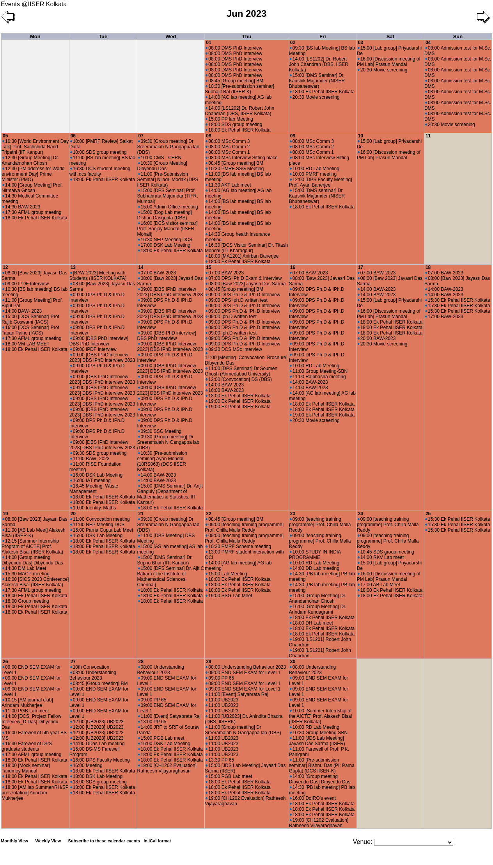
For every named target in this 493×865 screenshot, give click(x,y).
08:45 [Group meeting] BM (234, 81)
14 (141, 267)
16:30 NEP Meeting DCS (165, 239)
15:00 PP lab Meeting (229, 119)
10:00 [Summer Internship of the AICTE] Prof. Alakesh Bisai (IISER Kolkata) (320, 716)
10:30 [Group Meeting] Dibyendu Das (162, 165)
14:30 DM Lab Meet (24, 568)
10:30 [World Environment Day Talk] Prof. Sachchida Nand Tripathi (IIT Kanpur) (35, 147)
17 (360, 267)
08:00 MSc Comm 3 (228, 141)
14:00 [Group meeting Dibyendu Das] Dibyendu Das (32, 560)
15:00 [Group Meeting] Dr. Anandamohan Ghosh (317, 598)
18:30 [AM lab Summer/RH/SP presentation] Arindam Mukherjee (35, 793)
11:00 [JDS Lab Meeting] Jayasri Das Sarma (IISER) (317, 740)
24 (360, 513)
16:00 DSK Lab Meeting (96, 475)
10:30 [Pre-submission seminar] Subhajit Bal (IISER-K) (239, 89)
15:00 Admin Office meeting (168, 207)
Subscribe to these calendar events (120, 840)
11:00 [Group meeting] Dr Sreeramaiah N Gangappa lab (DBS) (243, 729)
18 (428, 267)
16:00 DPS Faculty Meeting (100, 760)
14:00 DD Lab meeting (314, 568)
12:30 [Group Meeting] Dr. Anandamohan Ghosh (30, 160)
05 (5, 136)
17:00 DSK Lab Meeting (164, 245)
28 (141, 661)
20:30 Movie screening (315, 97)
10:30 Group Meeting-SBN (319, 732)
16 (292, 267)
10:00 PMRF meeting (313, 174)
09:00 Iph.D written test (231, 316)
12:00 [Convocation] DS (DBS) (239, 379)
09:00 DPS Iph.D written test (236, 300)
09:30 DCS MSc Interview (234, 349)
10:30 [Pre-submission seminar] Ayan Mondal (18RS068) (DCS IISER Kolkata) (162, 461)
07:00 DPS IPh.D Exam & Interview (244, 278)
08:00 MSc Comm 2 (228, 147)
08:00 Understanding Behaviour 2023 (92, 675)
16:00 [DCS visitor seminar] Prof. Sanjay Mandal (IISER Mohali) (167, 229)
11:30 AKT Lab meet (228, 185)
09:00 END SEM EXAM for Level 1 (243, 672)
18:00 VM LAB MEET (26, 344)
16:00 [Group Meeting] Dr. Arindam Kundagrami (317, 609)
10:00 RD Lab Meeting (314, 168)
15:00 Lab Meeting (226, 574)
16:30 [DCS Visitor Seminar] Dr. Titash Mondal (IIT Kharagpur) (246, 247)
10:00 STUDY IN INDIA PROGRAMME (315, 554)
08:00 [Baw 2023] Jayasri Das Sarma (246, 284)
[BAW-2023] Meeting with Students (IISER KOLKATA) (98, 275)
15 (208, 267)
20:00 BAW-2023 (377, 338)
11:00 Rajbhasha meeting (318, 376)
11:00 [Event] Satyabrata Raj (169, 716)
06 (73, 136)
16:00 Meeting (86, 765)
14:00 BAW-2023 (157, 475)
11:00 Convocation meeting (100, 519)
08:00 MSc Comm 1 (228, 152)
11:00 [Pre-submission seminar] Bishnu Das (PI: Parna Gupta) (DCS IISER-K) (322, 765)
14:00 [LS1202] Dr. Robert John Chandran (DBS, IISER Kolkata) (239, 110)
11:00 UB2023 (222, 700)
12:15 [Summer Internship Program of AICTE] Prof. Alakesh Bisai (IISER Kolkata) (32, 546)
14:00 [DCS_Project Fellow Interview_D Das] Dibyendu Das (31, 722)
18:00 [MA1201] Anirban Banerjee (242, 256)
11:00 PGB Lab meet (25, 711)
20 (73, 513)
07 (141, 136)
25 (428, 513)
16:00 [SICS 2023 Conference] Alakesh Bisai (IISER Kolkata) (35, 582)
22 (208, 513)
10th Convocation (89, 667)
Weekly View (48, 840)
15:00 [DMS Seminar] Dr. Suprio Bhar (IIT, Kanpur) (165, 560)
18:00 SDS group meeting (234, 124)
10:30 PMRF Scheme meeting (238, 546)
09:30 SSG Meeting (160, 431)
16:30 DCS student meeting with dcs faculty (99, 171)
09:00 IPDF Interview (25, 284)
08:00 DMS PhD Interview (234, 48)
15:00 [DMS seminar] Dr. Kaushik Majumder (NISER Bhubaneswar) (317, 196)
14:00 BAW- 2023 (22, 311)
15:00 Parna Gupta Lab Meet (101, 530)
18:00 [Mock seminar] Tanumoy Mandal (26, 768)
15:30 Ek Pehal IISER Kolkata (457, 300)
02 (292, 42)
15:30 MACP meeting (26, 574)
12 (5, 267)
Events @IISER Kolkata (34, 4)
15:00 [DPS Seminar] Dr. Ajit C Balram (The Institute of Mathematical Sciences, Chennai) (170, 576)
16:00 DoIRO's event (313, 798)
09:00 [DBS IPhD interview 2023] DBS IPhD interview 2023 (102, 357)
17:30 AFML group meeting (31, 212)
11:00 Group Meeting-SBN (319, 371)
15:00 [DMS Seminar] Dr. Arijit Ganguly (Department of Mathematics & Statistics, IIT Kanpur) (170, 494)
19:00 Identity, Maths (93, 508)
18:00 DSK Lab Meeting (96, 776)
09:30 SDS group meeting (98, 453)
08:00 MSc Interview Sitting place (241, 157)
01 (208, 42)
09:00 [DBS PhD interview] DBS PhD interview (98, 341)
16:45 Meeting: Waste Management (93, 488)
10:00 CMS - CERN (160, 157)
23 (292, 513)
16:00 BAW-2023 (225, 390)
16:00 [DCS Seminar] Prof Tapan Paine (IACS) (30, 330)
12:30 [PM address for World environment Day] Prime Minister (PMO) (33, 174)
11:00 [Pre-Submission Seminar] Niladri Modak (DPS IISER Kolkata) (168, 179)
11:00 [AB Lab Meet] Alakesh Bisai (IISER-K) (34, 532)
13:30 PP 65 (220, 760)
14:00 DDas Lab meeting (97, 743)
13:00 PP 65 (152, 721)
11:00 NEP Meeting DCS (97, 524)
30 (292, 661)
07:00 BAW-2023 (157, 273)
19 (5, 513)
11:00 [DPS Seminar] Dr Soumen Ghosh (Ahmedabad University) (241, 371)
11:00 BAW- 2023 (90, 458)
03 (360, 42)
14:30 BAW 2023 (21, 207)
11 (428, 136)
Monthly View (14, 840)
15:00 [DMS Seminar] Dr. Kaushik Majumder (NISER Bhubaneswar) (317, 81)
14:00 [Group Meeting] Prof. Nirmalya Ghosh (32, 187)
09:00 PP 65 (152, 700)
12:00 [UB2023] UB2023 (97, 721)
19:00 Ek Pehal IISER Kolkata (238, 401)
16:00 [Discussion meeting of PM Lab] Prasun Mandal (388, 61)
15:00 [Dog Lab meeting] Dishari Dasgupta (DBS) (164, 215)
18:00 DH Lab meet (311, 623)
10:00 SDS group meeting (98, 152)
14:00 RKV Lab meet (381, 557)
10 (360, 136)
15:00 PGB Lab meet (161, 738)
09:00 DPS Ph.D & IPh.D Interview (243, 294)
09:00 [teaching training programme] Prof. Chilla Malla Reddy (244, 527)
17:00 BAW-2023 (444, 316)
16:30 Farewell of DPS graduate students (27, 746)
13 (73, 267)
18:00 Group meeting (25, 601)
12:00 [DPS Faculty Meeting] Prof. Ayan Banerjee (320, 182)
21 (141, 513)
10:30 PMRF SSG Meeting (235, 168)
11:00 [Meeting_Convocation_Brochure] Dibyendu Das (246, 359)
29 (208, 661)
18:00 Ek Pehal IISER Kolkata (238, 130)
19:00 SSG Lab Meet (229, 595)
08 (208, 136)
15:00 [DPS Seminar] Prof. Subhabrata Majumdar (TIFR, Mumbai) (167, 196)
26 (5, 661)
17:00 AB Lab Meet (379, 584)
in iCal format (157, 840)
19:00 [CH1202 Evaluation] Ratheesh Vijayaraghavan (167, 768)
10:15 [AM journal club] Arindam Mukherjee (27, 702)
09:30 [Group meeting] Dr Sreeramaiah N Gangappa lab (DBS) (168, 147)
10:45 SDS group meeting (386, 552)
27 (73, 661)
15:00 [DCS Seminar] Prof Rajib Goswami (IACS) (30, 319)
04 (428, 42)
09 (292, 136)
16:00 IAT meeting (90, 480)
